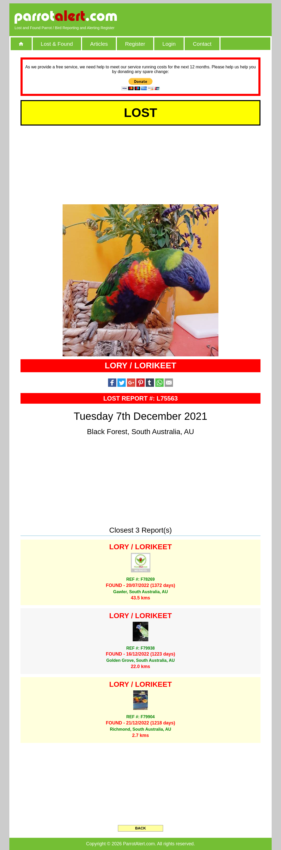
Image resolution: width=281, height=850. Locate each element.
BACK (140, 828)
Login (169, 44)
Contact (202, 44)
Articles (99, 44)
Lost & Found (57, 44)
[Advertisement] (206, 17)
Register (135, 44)
